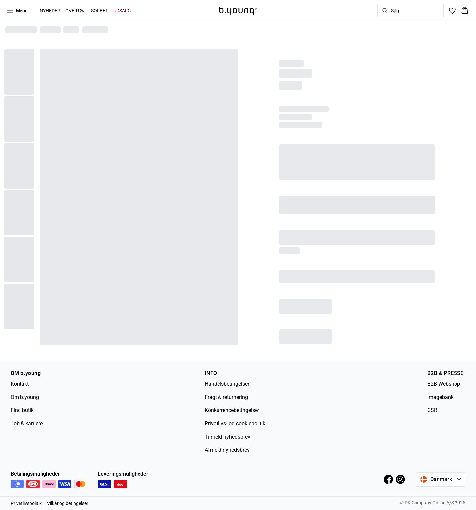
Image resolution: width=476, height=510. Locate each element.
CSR (432, 410)
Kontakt (20, 384)
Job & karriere (27, 423)
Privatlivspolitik (26, 503)
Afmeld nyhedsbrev (227, 450)
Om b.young (25, 397)
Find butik (22, 410)
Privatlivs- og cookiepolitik (235, 423)
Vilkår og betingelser (67, 503)
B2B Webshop (443, 384)
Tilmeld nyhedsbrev (227, 437)
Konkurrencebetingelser (232, 410)
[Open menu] (17, 10)
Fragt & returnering (226, 397)
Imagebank (440, 397)
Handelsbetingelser (227, 384)
